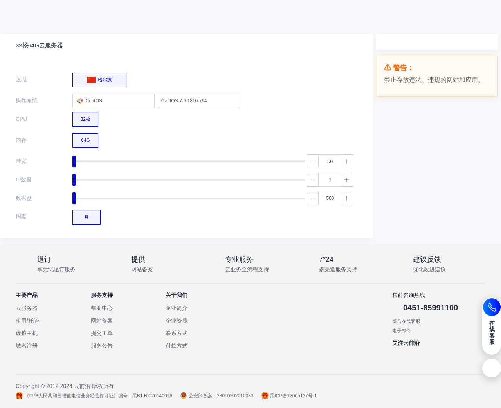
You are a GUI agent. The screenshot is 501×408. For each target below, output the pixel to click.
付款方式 (176, 346)
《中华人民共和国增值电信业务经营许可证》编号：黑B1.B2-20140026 (94, 396)
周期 (21, 216)
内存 (21, 140)
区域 (21, 79)
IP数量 (24, 179)
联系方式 (176, 333)
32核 (85, 117)
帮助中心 (102, 308)
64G (85, 138)
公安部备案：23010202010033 (216, 396)
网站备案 (102, 320)
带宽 (21, 161)
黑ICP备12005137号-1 (289, 396)
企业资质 (176, 320)
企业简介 (176, 308)
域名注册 (27, 346)
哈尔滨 (99, 78)
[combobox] (113, 101)
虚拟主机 (27, 333)
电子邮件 (401, 331)
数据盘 (24, 198)
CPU (21, 119)
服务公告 (102, 346)
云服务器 (27, 308)
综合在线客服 (406, 321)
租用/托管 (27, 320)
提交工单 (102, 333)
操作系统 (27, 100)
